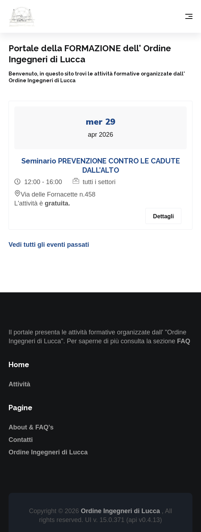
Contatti (21, 439)
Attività (19, 384)
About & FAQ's (31, 427)
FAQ (183, 341)
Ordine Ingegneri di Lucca (48, 452)
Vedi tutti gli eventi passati (49, 244)
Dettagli (163, 216)
